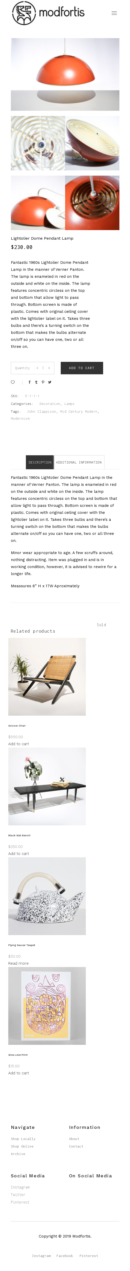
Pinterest (20, 1202)
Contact (76, 1146)
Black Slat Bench (19, 835)
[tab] (40, 462)
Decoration (50, 404)
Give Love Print (18, 1054)
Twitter (18, 1194)
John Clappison (41, 411)
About (74, 1139)
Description (40, 462)
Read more (18, 963)
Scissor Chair (17, 725)
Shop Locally (23, 1139)
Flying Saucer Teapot (21, 945)
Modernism (20, 418)
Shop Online (22, 1146)
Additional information (79, 462)
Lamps (69, 404)
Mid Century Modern (78, 411)
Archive (18, 1154)
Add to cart (82, 368)
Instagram (20, 1187)
